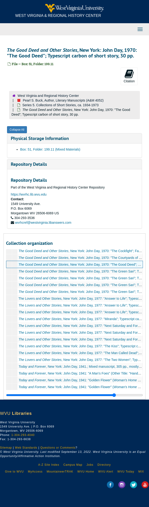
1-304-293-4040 (22, 435)
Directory (104, 464)
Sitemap (6, 447)
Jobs (89, 464)
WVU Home (85, 471)
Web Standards (26, 447)
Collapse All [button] (17, 129)
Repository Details (29, 164)
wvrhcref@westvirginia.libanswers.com (43, 222)
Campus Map (72, 464)
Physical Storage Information (40, 138)
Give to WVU (14, 471)
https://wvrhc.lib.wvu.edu (29, 194)
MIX (141, 471)
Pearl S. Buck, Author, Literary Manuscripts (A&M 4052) (63, 100)
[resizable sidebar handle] (74, 395)
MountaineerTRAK (60, 471)
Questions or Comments (57, 447)
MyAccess (35, 471)
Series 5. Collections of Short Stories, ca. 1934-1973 (60, 105)
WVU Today (125, 471)
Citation (129, 76)
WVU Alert (105, 471)
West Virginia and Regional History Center (48, 96)
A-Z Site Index (48, 464)
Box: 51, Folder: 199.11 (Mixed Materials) (50, 149)
